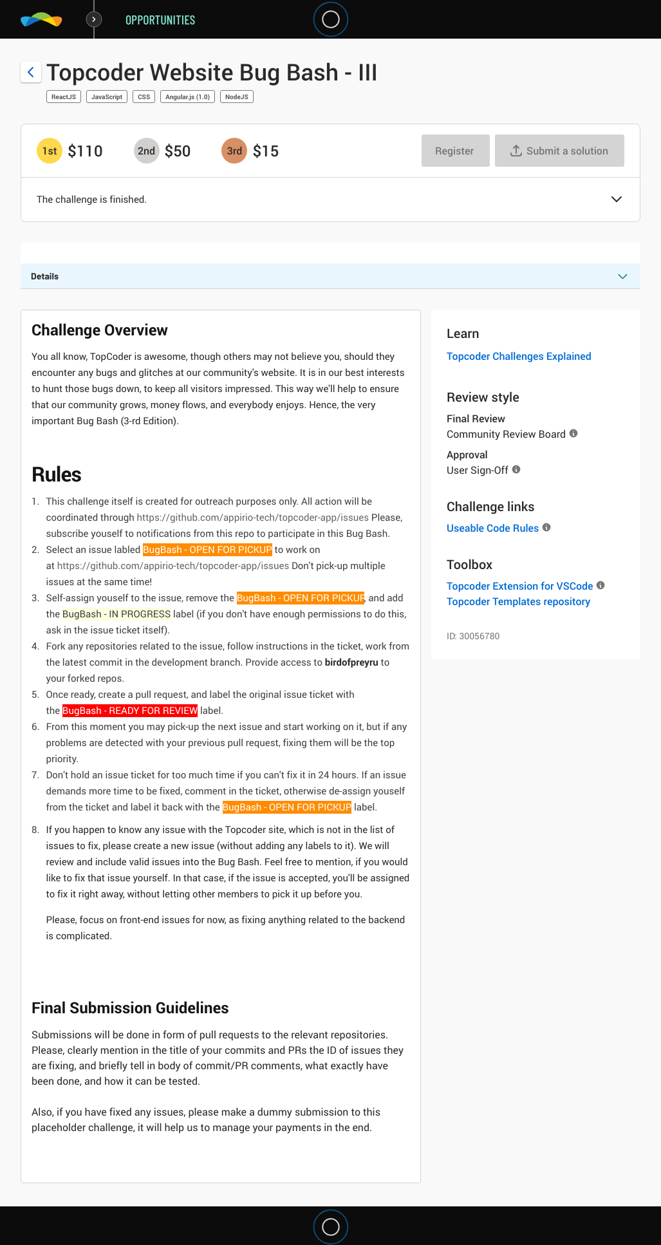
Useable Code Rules (493, 528)
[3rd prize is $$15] (234, 151)
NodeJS (236, 96)
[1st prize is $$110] (49, 151)
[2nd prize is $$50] (147, 151)
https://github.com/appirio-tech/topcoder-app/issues (252, 517)
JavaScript (106, 96)
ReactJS (63, 96)
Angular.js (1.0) (187, 96)
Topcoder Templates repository (518, 601)
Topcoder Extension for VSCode (520, 586)
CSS (144, 96)
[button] (616, 200)
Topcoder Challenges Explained (519, 356)
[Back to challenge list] (31, 72)
